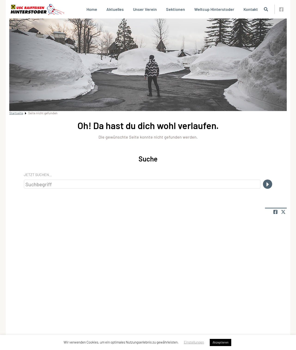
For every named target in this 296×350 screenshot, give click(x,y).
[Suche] (267, 184)
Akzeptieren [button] (220, 342)
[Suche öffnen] (266, 9)
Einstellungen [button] (194, 342)
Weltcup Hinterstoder (214, 9)
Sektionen (175, 9)
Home (91, 9)
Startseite (16, 113)
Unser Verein (145, 9)
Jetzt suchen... (38, 174)
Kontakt (251, 9)
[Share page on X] (283, 211)
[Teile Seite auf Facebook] (275, 211)
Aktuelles (115, 9)
